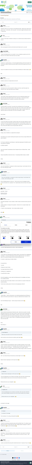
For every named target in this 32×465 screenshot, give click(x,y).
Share (8, 449)
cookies (6, 461)
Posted (6, 25)
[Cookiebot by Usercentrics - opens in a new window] (27, 222)
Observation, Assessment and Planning (13, 17)
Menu (29, 2)
